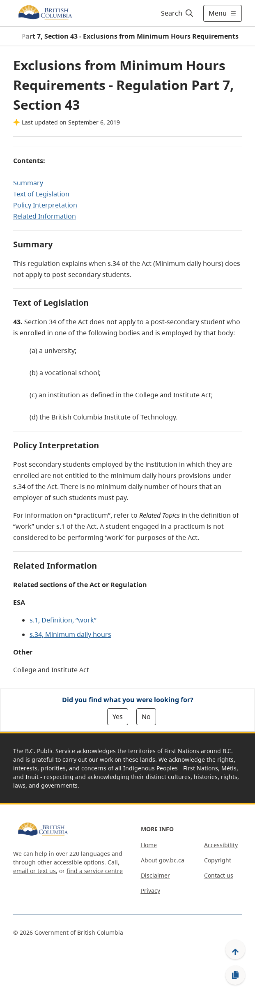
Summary (28, 182)
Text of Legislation (41, 193)
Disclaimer (155, 875)
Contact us (218, 875)
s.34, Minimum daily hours (70, 634)
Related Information (44, 216)
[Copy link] (235, 975)
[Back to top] (235, 949)
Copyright (217, 860)
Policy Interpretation (45, 205)
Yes (118, 716)
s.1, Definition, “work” (63, 620)
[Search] (176, 13)
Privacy (150, 890)
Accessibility (221, 845)
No (146, 716)
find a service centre (95, 871)
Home (149, 845)
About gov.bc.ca (162, 860)
